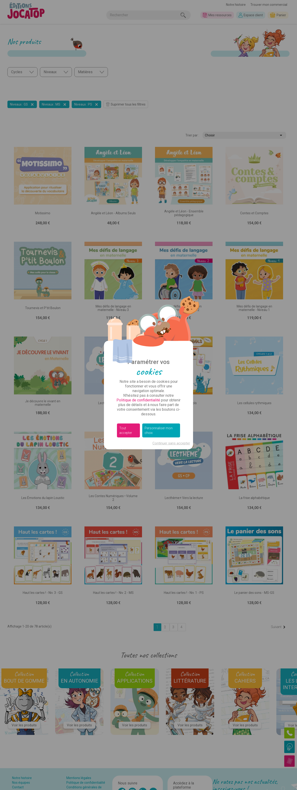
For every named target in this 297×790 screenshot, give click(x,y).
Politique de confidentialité (138, 400)
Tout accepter (125, 430)
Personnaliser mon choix (159, 430)
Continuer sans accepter (171, 443)
